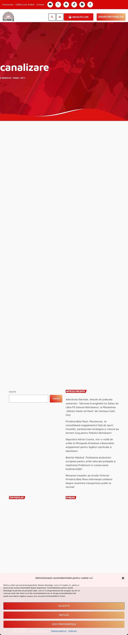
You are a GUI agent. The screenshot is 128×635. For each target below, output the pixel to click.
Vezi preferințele (64, 624)
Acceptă (64, 606)
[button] (123, 578)
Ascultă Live (78, 16)
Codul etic (72, 631)
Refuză (64, 615)
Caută (12, 392)
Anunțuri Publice (111, 16)
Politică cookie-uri (59, 631)
